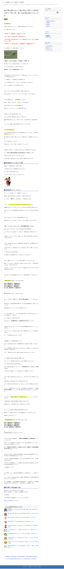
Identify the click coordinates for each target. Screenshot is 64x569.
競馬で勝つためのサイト (50, 21)
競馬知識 (48, 23)
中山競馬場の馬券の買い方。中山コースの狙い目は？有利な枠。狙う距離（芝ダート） (23, 533)
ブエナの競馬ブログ (49, 46)
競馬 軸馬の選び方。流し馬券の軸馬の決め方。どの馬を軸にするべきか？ (21, 521)
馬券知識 (5, 19)
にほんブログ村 (48, 37)
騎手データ (48, 26)
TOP (10, 4)
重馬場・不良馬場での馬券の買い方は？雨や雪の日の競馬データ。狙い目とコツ (22, 517)
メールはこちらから (49, 50)
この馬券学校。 (7, 495)
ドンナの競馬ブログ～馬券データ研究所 (18, 2)
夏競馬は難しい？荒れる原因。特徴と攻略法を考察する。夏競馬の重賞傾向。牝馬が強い (22, 556)
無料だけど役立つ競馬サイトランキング (11, 500)
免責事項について (49, 48)
